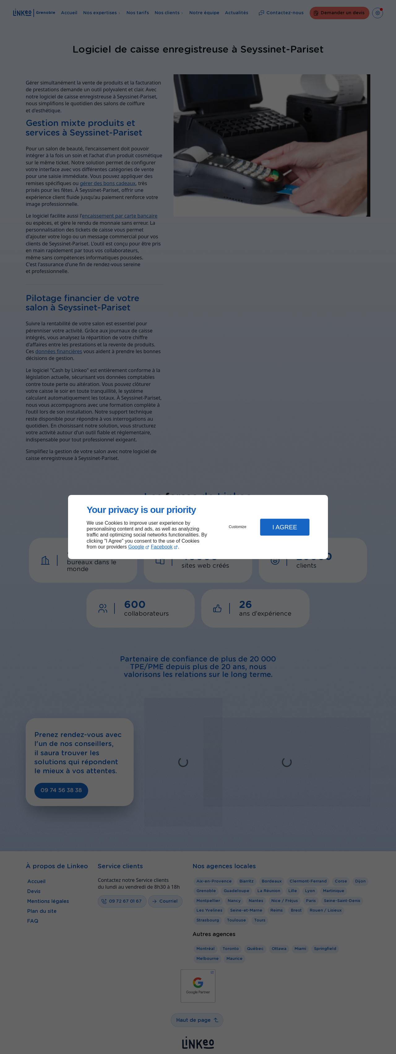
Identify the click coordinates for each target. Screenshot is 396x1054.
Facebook (162, 546)
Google (136, 546)
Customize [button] (238, 527)
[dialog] (198, 527)
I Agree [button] (284, 527)
